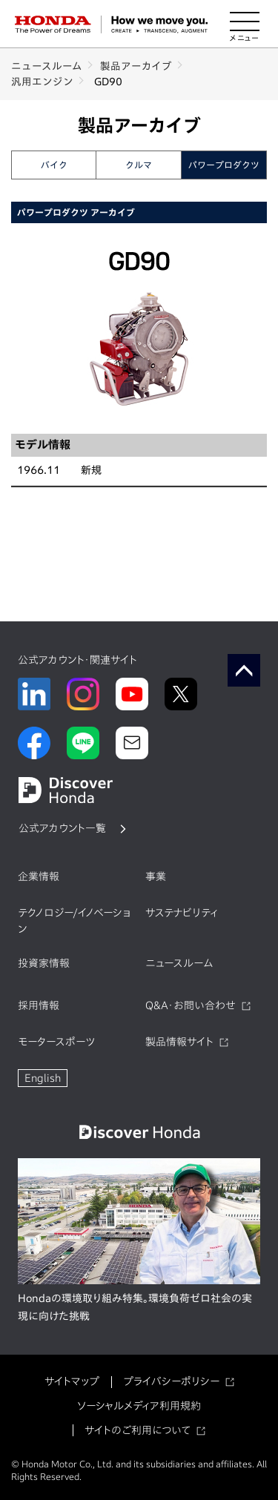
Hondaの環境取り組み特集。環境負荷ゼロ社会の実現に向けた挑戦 (135, 1307)
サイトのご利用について (138, 1430)
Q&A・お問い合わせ (190, 1005)
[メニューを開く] (244, 24)
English (42, 1078)
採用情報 (38, 1005)
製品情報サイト (179, 1042)
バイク (54, 164)
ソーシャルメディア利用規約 (139, 1406)
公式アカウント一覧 (62, 828)
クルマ (138, 164)
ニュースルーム (46, 66)
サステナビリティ (181, 913)
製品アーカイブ (136, 66)
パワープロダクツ (223, 164)
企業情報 (38, 876)
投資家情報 (44, 963)
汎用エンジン (42, 81)
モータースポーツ (56, 1042)
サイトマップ (71, 1381)
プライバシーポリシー (171, 1381)
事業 (155, 876)
